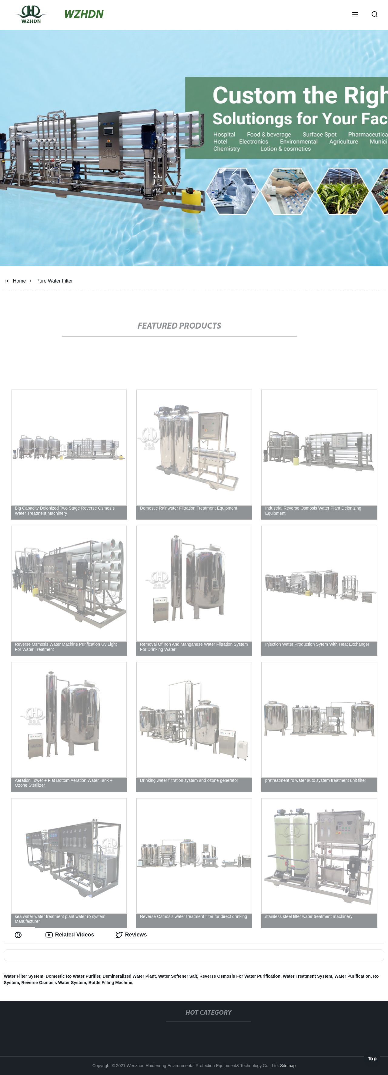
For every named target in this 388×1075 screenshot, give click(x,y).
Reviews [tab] (131, 935)
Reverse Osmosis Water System (53, 982)
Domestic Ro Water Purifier (73, 976)
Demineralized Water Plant (129, 976)
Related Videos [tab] (69, 935)
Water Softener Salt (177, 976)
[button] (355, 15)
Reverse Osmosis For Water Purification (239, 976)
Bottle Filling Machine (110, 982)
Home (19, 280)
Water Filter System (23, 976)
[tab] (19, 935)
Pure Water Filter (54, 280)
